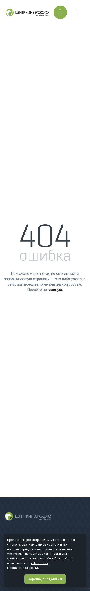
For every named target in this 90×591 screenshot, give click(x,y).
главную (55, 289)
